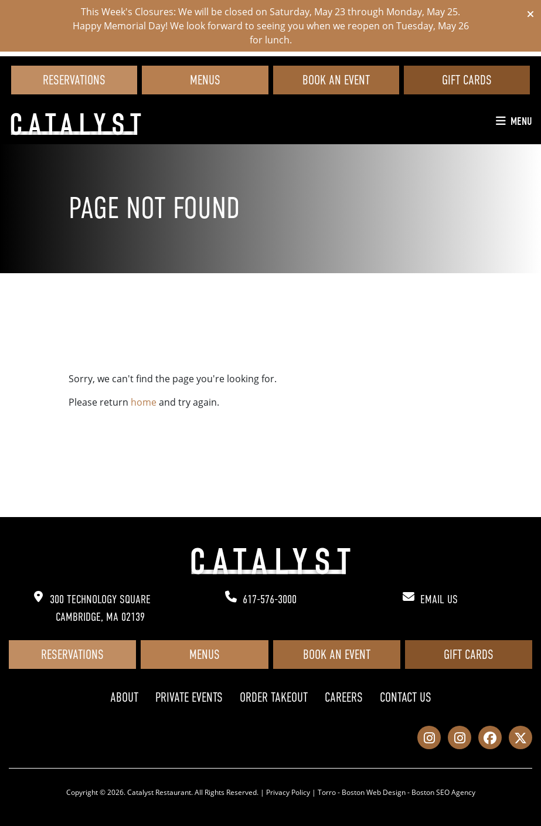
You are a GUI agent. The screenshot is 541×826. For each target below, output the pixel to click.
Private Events (189, 697)
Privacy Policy (288, 792)
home (143, 402)
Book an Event (336, 80)
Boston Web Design (374, 792)
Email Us (439, 599)
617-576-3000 (270, 599)
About (124, 697)
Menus (205, 80)
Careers (344, 697)
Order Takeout (274, 697)
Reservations (74, 80)
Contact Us (405, 697)
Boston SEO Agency (443, 792)
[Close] (530, 14)
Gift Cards (467, 80)
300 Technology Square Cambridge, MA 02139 (100, 608)
